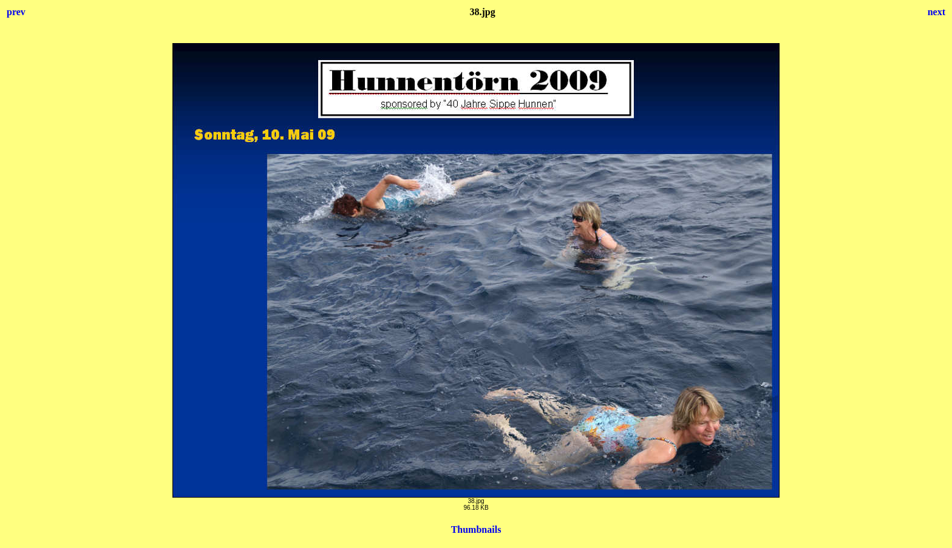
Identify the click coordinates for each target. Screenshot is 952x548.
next (936, 12)
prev (16, 12)
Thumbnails (476, 529)
